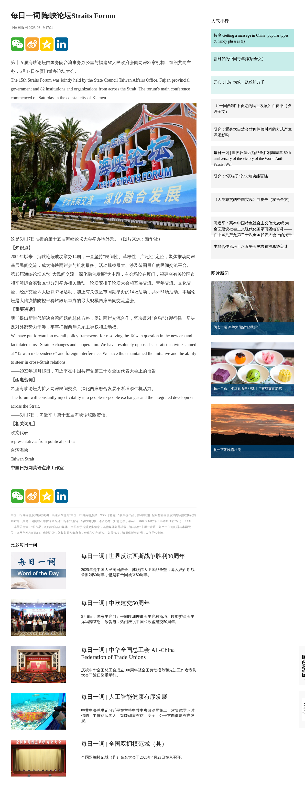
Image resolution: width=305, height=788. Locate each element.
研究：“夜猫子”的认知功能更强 (241, 176)
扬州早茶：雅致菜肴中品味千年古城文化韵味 (248, 388)
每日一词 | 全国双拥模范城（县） (124, 744)
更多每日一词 (24, 544)
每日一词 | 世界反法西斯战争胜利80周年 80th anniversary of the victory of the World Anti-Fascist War (252, 158)
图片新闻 (220, 273)
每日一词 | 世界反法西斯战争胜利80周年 (133, 556)
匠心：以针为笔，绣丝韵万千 (239, 82)
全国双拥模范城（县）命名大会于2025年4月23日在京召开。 (133, 757)
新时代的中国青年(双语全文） (240, 59)
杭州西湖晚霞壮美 (227, 450)
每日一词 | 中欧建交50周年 (115, 603)
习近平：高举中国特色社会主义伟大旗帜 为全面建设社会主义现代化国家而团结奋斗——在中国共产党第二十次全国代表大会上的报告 (253, 229)
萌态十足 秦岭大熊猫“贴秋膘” (236, 327)
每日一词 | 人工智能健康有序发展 (124, 697)
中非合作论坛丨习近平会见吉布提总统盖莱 (251, 246)
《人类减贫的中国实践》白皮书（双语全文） (253, 199)
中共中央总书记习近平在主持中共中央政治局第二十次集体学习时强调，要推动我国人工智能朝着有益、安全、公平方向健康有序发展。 (138, 715)
